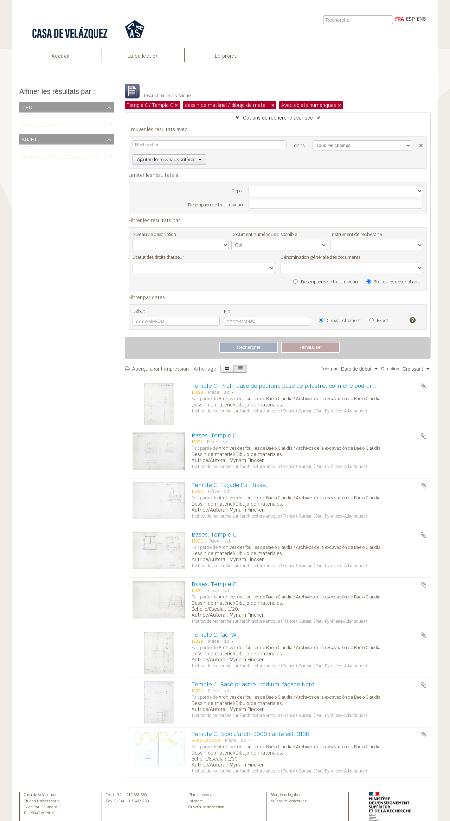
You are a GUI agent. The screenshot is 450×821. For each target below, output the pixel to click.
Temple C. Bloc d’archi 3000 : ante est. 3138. (251, 734)
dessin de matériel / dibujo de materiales (64, 158)
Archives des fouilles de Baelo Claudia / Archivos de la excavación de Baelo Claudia (299, 399)
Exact (378, 320)
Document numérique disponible (264, 234)
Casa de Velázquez (40, 794)
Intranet (195, 800)
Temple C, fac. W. (215, 635)
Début (139, 311)
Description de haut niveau (215, 205)
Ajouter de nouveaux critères (169, 159)
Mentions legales (285, 794)
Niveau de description (154, 234)
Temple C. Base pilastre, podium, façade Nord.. (255, 684)
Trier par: (330, 368)
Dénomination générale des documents (320, 257)
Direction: (390, 368)
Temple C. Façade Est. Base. (230, 485)
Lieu (26, 107)
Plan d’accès (199, 794)
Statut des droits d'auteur (158, 257)
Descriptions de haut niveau (325, 282)
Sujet (29, 139)
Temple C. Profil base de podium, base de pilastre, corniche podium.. (285, 386)
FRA (399, 19)
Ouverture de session (206, 806)
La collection (143, 56)
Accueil (61, 56)
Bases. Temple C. (215, 435)
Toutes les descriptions (392, 282)
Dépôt (237, 191)
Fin (227, 311)
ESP (410, 19)
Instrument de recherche (356, 234)
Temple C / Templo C (43, 126)
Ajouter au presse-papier (423, 386)
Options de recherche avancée (278, 118)
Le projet (226, 56)
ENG (421, 19)
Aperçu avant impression (157, 369)
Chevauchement (340, 320)
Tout (25, 117)
